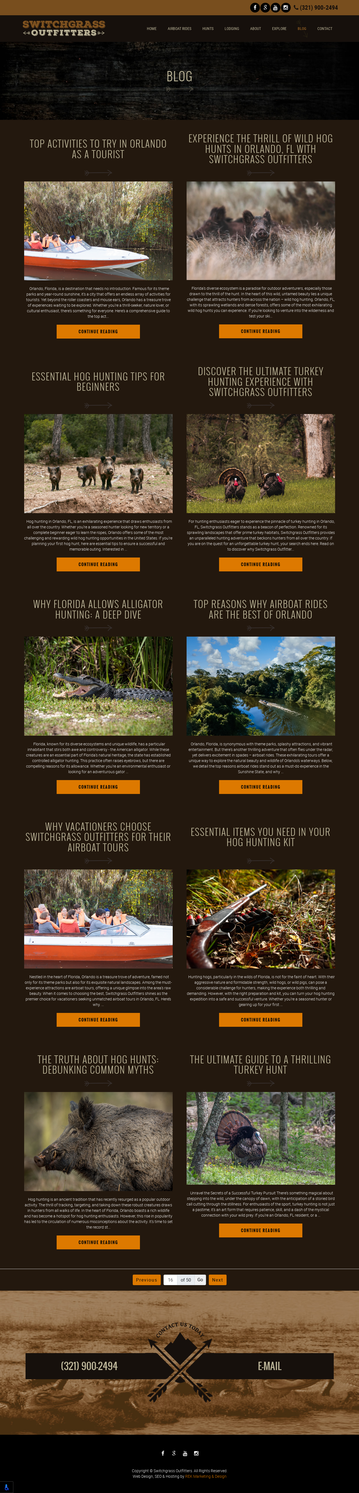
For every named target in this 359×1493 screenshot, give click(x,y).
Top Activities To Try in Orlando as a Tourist (98, 149)
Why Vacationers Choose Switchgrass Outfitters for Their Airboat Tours (98, 837)
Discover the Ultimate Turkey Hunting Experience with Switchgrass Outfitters (261, 381)
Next (217, 1280)
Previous (146, 1280)
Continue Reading (98, 332)
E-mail (270, 1366)
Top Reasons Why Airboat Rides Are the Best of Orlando (261, 609)
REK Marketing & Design (206, 1476)
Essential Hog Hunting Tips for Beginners (98, 382)
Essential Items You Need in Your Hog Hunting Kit (261, 837)
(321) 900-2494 (316, 7)
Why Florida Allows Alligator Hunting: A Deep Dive (98, 609)
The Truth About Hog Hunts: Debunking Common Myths (98, 1065)
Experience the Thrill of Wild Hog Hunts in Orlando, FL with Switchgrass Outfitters (261, 149)
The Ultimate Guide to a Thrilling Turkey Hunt (260, 1065)
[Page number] (170, 1280)
